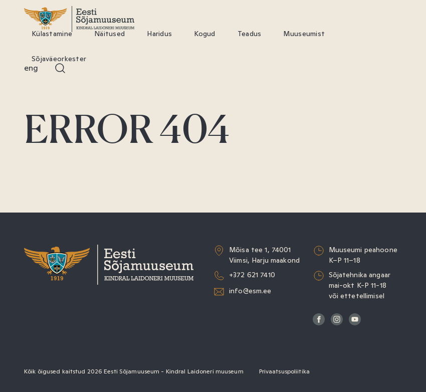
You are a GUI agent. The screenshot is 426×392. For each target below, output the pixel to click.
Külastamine (52, 33)
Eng (31, 68)
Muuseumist (304, 33)
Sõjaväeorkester (59, 58)
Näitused (109, 33)
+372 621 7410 (252, 274)
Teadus (250, 33)
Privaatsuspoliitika (284, 371)
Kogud (204, 33)
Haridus (159, 33)
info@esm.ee (250, 290)
